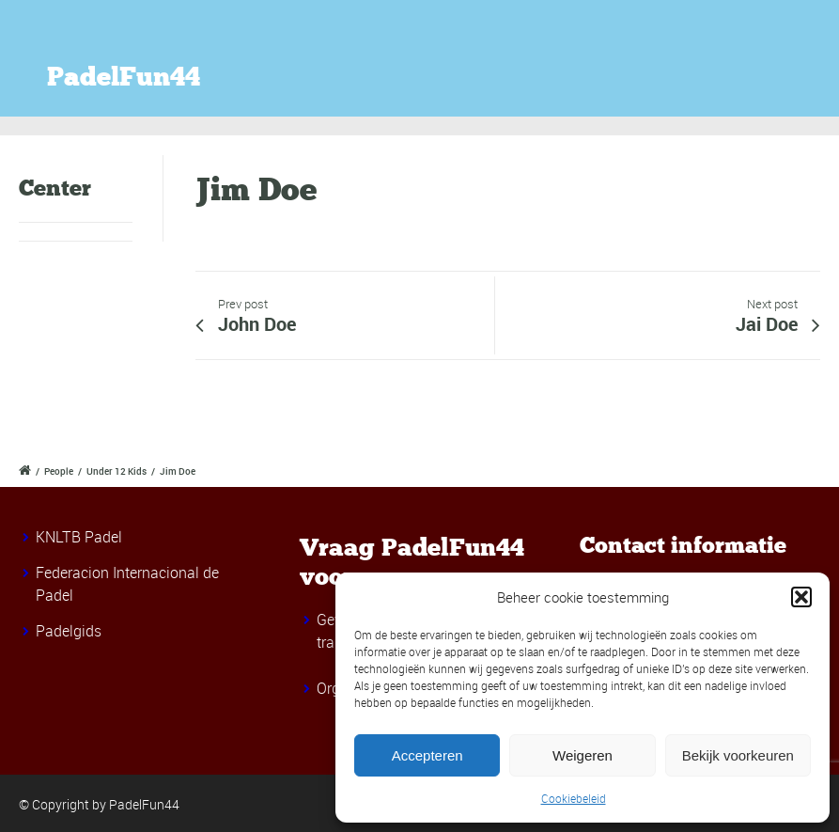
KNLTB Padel (79, 536)
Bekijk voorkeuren (738, 755)
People (58, 471)
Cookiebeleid (573, 798)
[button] (801, 597)
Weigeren (582, 755)
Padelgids (68, 630)
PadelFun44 (123, 77)
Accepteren (427, 755)
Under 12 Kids (116, 471)
